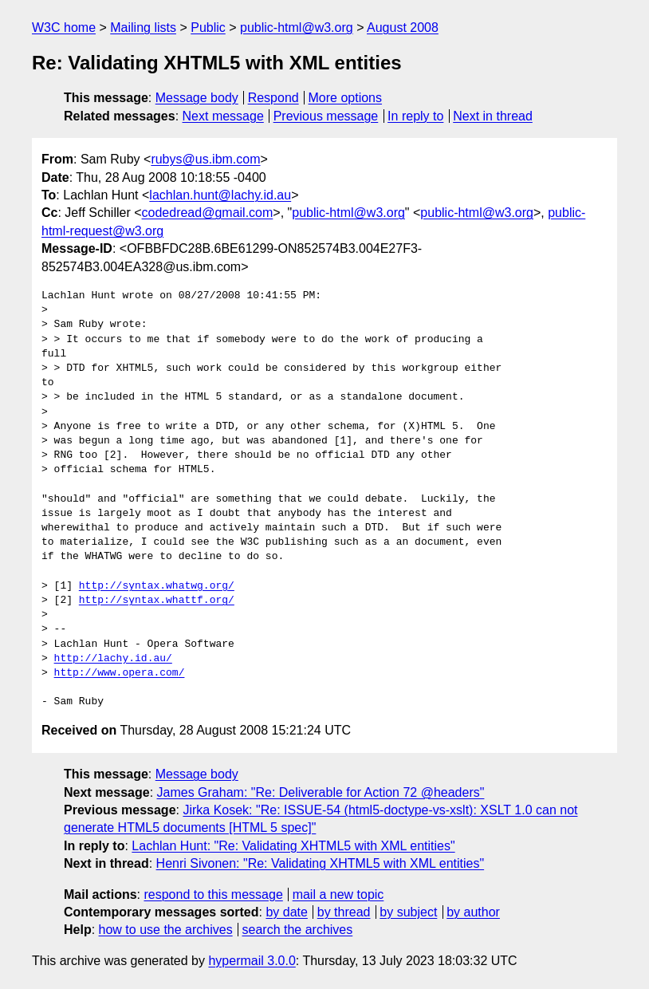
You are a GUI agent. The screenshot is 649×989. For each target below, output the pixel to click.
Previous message (326, 116)
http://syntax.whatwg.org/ (156, 586)
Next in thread (493, 116)
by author (473, 912)
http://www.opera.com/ (119, 673)
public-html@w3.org (296, 27)
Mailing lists (143, 27)
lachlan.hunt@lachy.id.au (220, 195)
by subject (408, 912)
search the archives (297, 929)
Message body (196, 97)
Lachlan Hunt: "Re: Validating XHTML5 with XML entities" (293, 846)
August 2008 (403, 27)
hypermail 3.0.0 (251, 960)
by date (286, 912)
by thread (344, 912)
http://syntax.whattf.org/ (156, 600)
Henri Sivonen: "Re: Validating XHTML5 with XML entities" (320, 863)
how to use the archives (166, 929)
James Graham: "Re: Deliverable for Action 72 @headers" (321, 792)
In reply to (415, 116)
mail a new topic (338, 894)
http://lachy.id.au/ (113, 659)
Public (208, 27)
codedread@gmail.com (207, 212)
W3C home (64, 27)
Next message (223, 116)
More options (346, 97)
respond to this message (213, 894)
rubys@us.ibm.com (205, 159)
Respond (273, 97)
